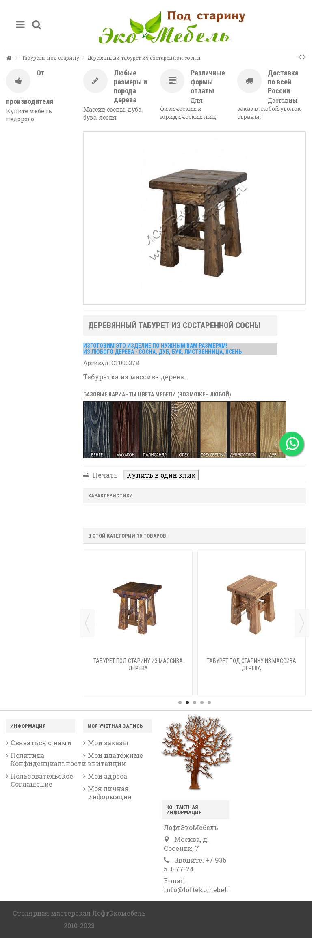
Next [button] (302, 623)
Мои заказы (108, 743)
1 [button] (180, 702)
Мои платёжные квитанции (115, 759)
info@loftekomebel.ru (199, 889)
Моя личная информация (110, 793)
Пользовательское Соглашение (42, 780)
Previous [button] (87, 623)
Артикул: (96, 363)
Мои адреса (107, 776)
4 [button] (202, 702)
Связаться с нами (41, 743)
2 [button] (187, 702)
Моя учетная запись (115, 726)
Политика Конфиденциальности (43, 759)
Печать (104, 475)
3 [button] (194, 702)
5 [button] (209, 702)
